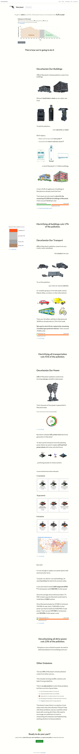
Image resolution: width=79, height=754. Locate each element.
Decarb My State (4, 1)
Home (60, 1)
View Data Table (21, 42)
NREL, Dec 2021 (49, 208)
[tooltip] (34, 20)
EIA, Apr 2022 (41, 429)
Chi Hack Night (43, 752)
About (63, 1)
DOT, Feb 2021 (41, 338)
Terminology (67, 1)
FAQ (71, 1)
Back (28, 7)
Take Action (75, 1)
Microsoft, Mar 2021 (42, 208)
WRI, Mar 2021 (22, 23)
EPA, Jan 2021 (41, 556)
